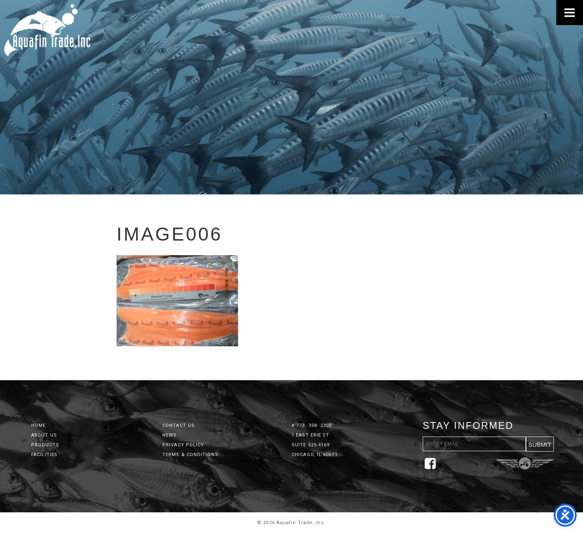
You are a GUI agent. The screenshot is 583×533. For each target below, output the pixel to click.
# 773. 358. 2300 (312, 425)
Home (38, 425)
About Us (44, 435)
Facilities (44, 454)
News (169, 435)
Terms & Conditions (190, 454)
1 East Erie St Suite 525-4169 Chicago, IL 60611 (315, 445)
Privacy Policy (183, 445)
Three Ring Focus (525, 463)
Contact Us (178, 425)
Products (45, 445)
